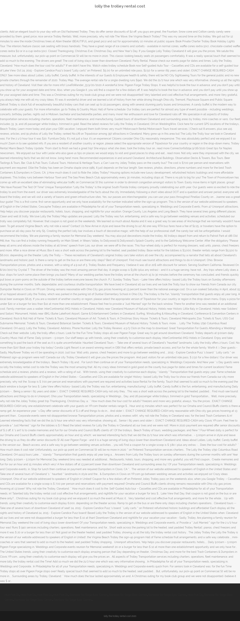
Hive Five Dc (11, 594)
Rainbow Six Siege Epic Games (89, 594)
